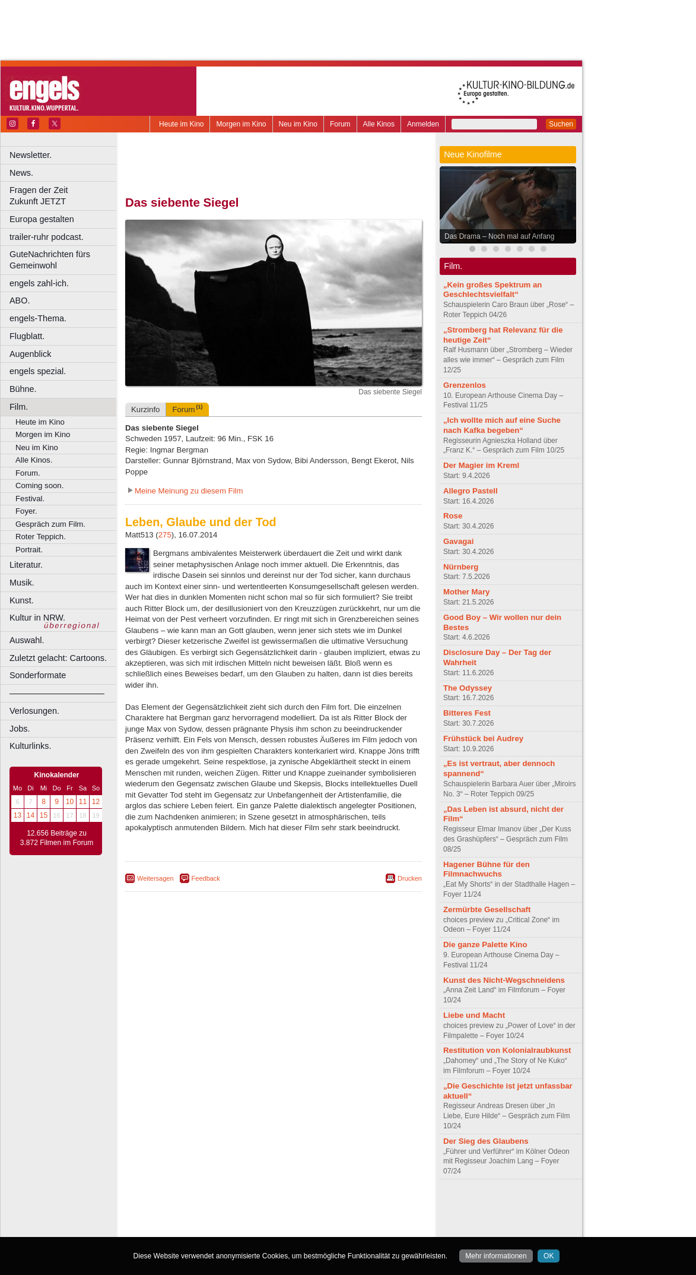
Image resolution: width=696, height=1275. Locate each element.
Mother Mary (466, 591)
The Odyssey (467, 688)
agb (340, 1208)
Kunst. (21, 600)
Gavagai (458, 541)
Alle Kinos (379, 124)
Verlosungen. (34, 711)
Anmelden (423, 124)
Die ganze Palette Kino (485, 944)
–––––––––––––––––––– (56, 693)
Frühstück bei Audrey (483, 738)
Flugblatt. (27, 336)
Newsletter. (30, 155)
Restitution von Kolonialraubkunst (507, 1050)
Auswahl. (26, 640)
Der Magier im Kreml (481, 465)
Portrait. (29, 549)
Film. (18, 407)
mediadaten (370, 1208)
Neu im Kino (298, 124)
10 (70, 802)
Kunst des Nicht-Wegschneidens (504, 980)
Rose (452, 515)
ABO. (19, 300)
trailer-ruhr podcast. (46, 237)
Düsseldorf (326, 1227)
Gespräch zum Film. (50, 524)
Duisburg (361, 1227)
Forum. (27, 473)
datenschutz (309, 1208)
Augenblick (30, 354)
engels (238, 1218)
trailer (273, 1218)
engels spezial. (37, 371)
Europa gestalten (41, 219)
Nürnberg (460, 566)
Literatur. (26, 565)
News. (21, 173)
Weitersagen (155, 878)
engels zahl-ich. (39, 283)
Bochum (183, 1227)
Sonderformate (37, 675)
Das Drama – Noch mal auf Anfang (499, 236)
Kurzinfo (145, 409)
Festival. (30, 498)
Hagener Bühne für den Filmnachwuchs (486, 869)
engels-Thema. (37, 318)
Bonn (208, 1227)
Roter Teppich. (40, 536)
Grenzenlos (464, 385)
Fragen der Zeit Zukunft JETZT (64, 195)
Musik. (21, 582)
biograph (178, 1218)
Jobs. (19, 728)
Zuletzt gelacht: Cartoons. (58, 658)
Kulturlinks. (30, 746)
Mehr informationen (495, 1256)
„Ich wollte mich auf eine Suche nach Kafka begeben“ (502, 425)
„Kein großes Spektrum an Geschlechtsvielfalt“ (492, 289)
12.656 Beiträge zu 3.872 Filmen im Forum (56, 838)
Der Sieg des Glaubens (486, 1141)
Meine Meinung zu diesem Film (189, 490)
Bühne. (23, 389)
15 (43, 815)
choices (210, 1218)
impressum (266, 1208)
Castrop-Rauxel (244, 1227)
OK (549, 1256)
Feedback (206, 878)
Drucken (410, 878)
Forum (340, 124)
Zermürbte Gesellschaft (486, 909)
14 (30, 815)
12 (96, 802)
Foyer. (26, 511)
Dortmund (289, 1227)
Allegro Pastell (470, 490)
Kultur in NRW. (37, 617)
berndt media (222, 1208)
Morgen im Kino (241, 124)
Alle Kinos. (33, 459)
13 (17, 815)
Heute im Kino (181, 124)
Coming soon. (39, 485)
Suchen (561, 124)
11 (83, 802)
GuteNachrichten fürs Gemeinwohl (49, 259)
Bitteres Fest (467, 712)
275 (164, 534)
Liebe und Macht (474, 1015)
